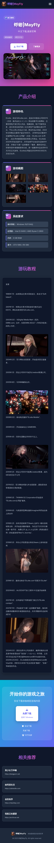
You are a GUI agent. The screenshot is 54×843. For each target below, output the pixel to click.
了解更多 (36, 46)
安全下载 (18, 46)
